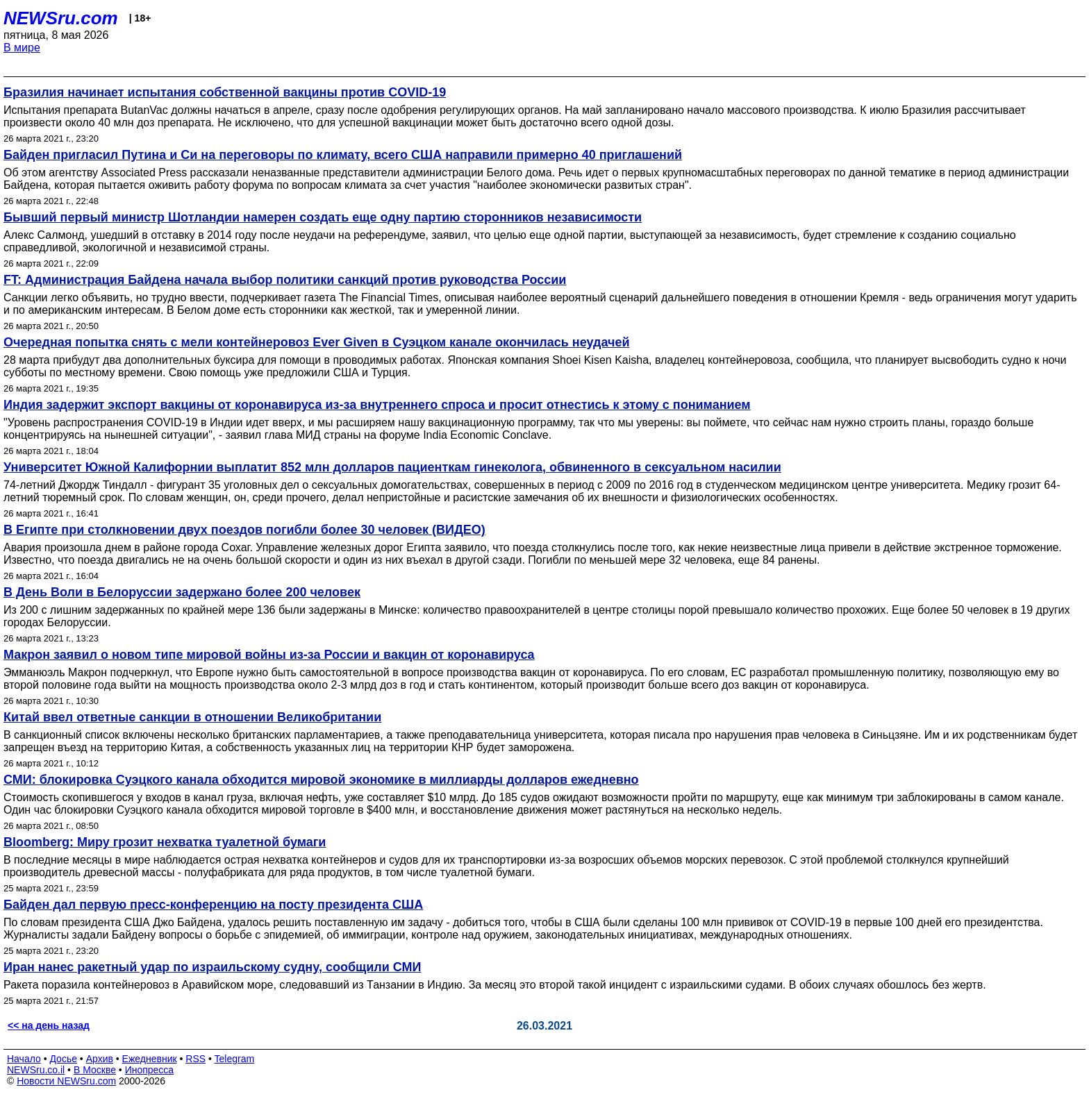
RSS (195, 1058)
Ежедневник (149, 1058)
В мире (21, 47)
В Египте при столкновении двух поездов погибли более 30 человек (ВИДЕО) (244, 530)
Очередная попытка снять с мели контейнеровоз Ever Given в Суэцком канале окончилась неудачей (316, 342)
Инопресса (149, 1069)
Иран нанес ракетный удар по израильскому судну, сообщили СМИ (212, 967)
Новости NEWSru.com (66, 1080)
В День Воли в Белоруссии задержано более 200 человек (181, 592)
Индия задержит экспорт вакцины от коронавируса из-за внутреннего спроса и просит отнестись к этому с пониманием (377, 405)
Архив (99, 1058)
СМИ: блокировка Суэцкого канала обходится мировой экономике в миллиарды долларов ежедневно (321, 780)
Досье (63, 1058)
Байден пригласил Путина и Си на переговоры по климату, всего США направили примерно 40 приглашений (342, 155)
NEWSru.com (60, 18)
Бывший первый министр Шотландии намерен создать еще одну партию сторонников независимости (322, 217)
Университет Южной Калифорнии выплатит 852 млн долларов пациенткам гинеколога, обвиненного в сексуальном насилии (392, 467)
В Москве (95, 1069)
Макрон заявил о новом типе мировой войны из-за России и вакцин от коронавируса (269, 655)
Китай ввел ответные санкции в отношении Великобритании (192, 717)
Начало (24, 1058)
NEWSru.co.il (36, 1069)
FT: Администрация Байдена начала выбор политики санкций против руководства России (284, 280)
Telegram (235, 1058)
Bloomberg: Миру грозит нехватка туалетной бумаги (164, 842)
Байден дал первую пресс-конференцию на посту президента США (213, 905)
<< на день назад (49, 1025)
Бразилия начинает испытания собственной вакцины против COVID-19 (224, 92)
